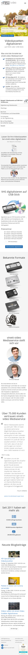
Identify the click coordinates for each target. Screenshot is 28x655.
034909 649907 (22, 17)
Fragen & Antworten (19, 640)
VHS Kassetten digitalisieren (14, 246)
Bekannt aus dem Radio (7, 647)
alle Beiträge (14, 628)
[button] (1, 217)
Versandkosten (18, 642)
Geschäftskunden (19, 638)
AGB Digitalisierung (5, 638)
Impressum (3, 642)
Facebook (4, 645)
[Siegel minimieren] (26, 645)
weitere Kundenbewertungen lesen (14, 496)
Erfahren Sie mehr (7, 36)
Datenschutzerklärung (6, 640)
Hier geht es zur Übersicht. (17, 65)
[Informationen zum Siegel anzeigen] (23, 653)
